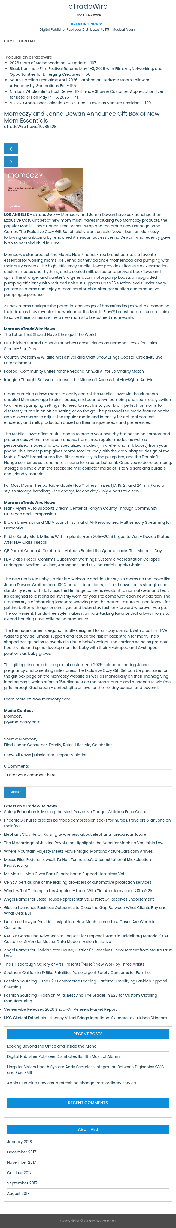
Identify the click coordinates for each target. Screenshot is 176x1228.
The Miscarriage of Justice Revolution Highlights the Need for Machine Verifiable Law (83, 843)
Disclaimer (44, 755)
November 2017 (21, 1162)
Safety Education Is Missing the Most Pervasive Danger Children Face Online (75, 811)
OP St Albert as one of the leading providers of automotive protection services (77, 882)
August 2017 (18, 1193)
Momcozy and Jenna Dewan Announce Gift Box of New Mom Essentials (81, 117)
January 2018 (19, 1141)
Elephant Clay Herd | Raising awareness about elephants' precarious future (75, 834)
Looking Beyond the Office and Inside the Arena (52, 1046)
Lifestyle (82, 745)
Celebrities (102, 745)
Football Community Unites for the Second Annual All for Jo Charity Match (74, 371)
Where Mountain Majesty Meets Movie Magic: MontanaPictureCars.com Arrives (78, 851)
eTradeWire (87, 6)
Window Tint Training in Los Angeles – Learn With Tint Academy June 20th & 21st (79, 890)
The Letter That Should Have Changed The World (50, 334)
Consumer (37, 745)
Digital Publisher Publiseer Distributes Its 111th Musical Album (88, 29)
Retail (68, 745)
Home (9, 41)
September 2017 (22, 1183)
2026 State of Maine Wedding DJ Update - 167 (53, 63)
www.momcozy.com (51, 699)
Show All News (17, 755)
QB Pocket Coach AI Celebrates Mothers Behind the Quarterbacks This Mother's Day (83, 550)
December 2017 (21, 1152)
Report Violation (72, 755)
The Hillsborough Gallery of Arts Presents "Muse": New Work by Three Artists (74, 964)
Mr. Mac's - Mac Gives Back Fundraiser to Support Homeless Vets (65, 874)
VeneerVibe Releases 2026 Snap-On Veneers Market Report (60, 1009)
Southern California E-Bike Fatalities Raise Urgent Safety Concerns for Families (78, 972)
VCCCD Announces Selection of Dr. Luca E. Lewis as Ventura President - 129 (80, 103)
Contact (28, 41)
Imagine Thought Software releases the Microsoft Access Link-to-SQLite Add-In (79, 379)
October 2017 (19, 1172)
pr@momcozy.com (22, 722)
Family (55, 745)
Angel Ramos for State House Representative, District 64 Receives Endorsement (79, 899)
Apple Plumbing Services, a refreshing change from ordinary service (71, 1083)
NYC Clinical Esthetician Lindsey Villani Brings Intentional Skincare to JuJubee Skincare (85, 1018)
